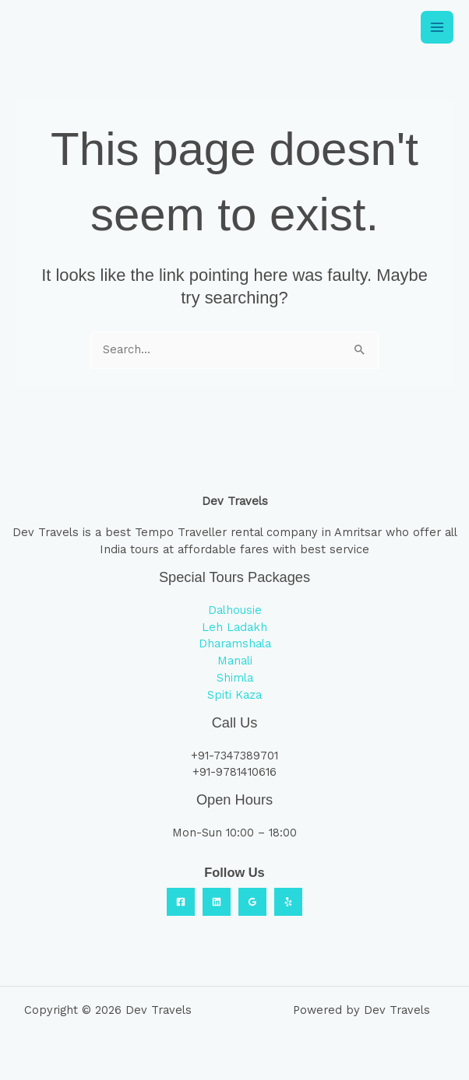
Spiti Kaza (234, 695)
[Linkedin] (217, 902)
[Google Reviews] (252, 902)
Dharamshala (235, 643)
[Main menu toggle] (437, 27)
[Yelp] (288, 902)
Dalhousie (235, 610)
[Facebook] (181, 902)
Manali (234, 661)
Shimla (235, 678)
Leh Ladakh (234, 627)
